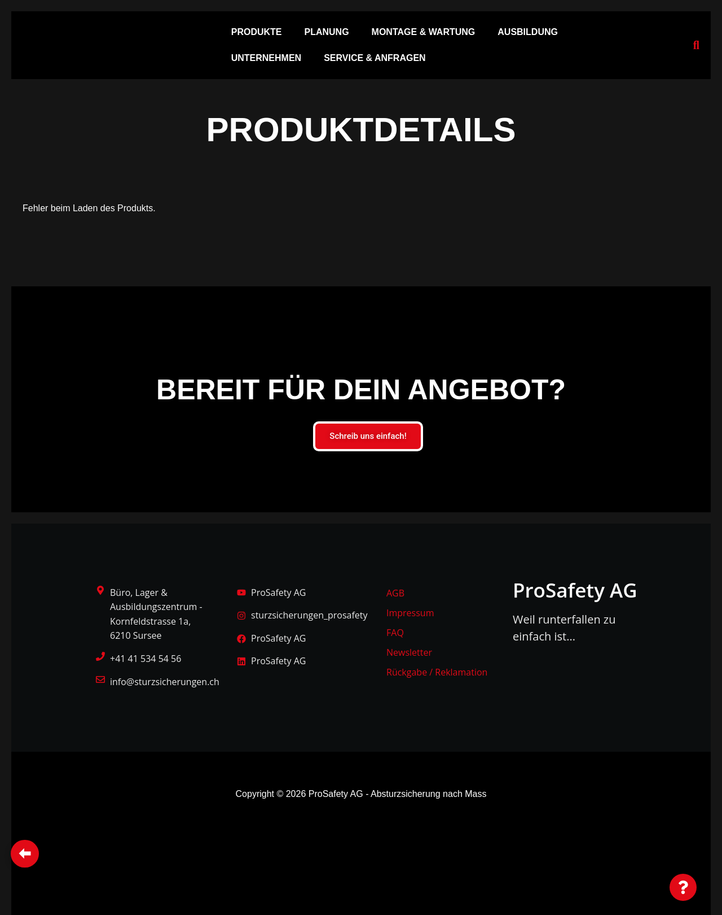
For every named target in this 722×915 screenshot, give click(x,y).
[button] (259, 32)
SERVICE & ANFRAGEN (374, 58)
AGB (395, 593)
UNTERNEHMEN (266, 58)
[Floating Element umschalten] (683, 887)
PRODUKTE (256, 32)
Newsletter (409, 652)
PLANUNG (326, 32)
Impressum (410, 612)
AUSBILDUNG (528, 32)
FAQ (395, 632)
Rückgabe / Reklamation (436, 672)
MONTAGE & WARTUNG (424, 32)
